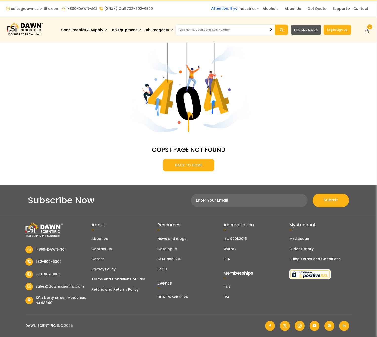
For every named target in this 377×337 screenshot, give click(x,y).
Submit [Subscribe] (331, 200)
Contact (360, 8)
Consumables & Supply (82, 29)
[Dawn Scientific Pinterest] (329, 326)
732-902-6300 (43, 262)
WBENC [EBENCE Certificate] (229, 248)
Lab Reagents (156, 29)
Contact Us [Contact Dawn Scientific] (101, 248)
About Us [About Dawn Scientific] (293, 8)
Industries (247, 8)
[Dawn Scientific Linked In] (344, 326)
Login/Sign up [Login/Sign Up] (337, 30)
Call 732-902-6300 (126, 8)
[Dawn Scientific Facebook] (270, 326)
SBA (226, 259)
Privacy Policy (103, 269)
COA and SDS (169, 259)
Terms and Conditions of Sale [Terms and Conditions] (118, 279)
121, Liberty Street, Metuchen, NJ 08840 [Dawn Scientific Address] (55, 300)
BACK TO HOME (188, 165)
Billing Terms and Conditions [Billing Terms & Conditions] (315, 259)
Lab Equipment (123, 29)
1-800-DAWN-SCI (79, 8)
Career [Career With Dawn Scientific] (97, 259)
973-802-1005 (43, 274)
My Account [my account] (300, 238)
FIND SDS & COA (306, 30)
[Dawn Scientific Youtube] (314, 326)
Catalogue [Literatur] (167, 248)
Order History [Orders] (301, 248)
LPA (226, 297)
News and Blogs (171, 238)
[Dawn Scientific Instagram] (300, 326)
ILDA (227, 286)
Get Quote (316, 8)
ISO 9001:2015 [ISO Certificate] (235, 238)
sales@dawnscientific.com (32, 8)
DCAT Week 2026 (172, 297)
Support (340, 8)
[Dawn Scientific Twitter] (285, 326)
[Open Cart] (367, 29)
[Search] (281, 30)
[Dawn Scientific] (24, 35)
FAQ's (162, 269)
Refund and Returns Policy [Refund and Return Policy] (115, 289)
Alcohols (270, 8)
